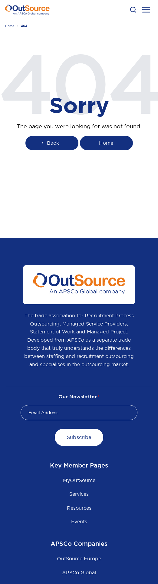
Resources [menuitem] (79, 508)
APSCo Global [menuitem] (79, 572)
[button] (133, 9)
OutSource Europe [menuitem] (79, 558)
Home (9, 26)
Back (49, 143)
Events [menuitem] (79, 521)
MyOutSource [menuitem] (79, 480)
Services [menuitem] (79, 494)
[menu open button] (146, 10)
